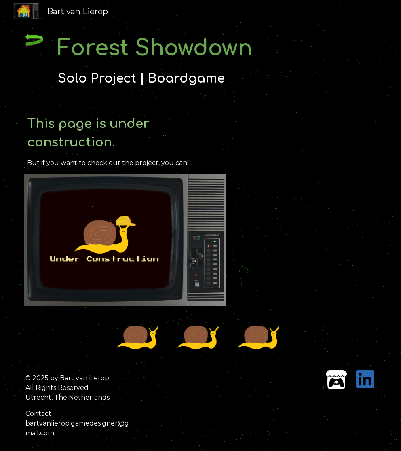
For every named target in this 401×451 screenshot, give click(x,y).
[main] (200, 60)
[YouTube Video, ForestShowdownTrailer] (306, 157)
